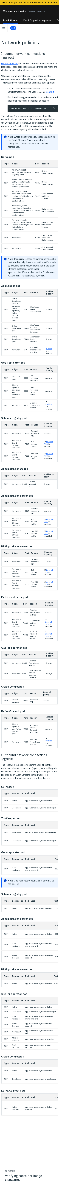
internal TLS (48, 623)
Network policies (9, 63)
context (50, 91)
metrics (49, 348)
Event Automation (14, 11)
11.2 (13, 28)
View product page (37, 11)
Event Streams (10, 20)
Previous (10, 1171)
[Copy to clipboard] (54, 107)
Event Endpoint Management (37, 20)
